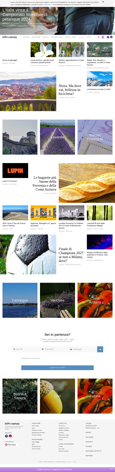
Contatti (89, 442)
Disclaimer (69, 462)
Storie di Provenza (63, 451)
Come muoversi (36, 449)
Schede (89, 446)
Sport (33, 428)
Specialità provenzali (91, 425)
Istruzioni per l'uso (63, 437)
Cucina (67, 37)
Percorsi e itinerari (37, 435)
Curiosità (61, 432)
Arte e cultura (35, 425)
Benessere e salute (64, 435)
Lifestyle (46, 37)
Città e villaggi (35, 442)
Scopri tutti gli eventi (57, 367)
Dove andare (36, 37)
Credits (74, 462)
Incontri (61, 439)
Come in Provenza (57, 37)
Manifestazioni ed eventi (38, 432)
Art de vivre (62, 425)
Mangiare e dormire (64, 428)
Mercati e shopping (64, 430)
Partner (89, 455)
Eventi (74, 37)
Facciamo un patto (93, 451)
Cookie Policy (47, 4)
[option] (57, 17)
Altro (88, 37)
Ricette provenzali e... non (92, 428)
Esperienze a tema (37, 430)
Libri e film (61, 449)
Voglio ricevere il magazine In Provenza (54, 469)
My (103, 37)
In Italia (61, 446)
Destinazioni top (36, 446)
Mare (33, 444)
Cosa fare (26, 37)
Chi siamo (81, 37)
